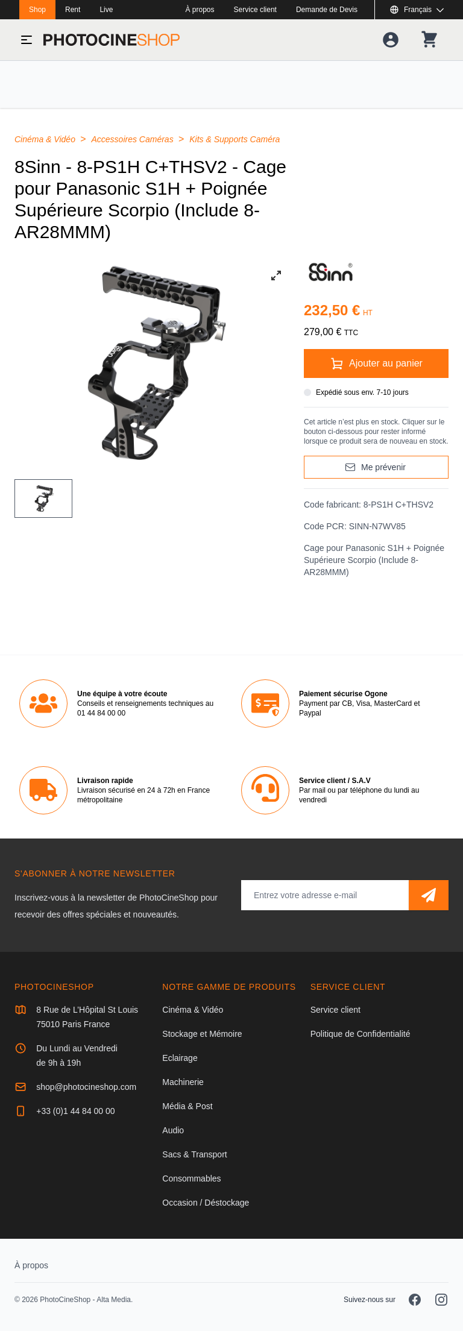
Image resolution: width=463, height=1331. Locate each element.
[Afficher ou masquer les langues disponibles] (416, 9)
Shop (37, 9)
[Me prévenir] (376, 467)
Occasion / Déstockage (205, 1202)
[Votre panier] (429, 39)
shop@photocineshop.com (86, 1087)
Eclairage (179, 1058)
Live (106, 9)
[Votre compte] (390, 39)
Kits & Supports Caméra (234, 139)
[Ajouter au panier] (376, 363)
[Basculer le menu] (26, 39)
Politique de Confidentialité (360, 1034)
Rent (72, 9)
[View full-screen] (276, 275)
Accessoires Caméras (134, 139)
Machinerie (182, 1082)
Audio (173, 1130)
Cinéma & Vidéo (46, 139)
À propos (200, 9)
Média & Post (187, 1106)
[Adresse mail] (325, 895)
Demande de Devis (326, 9)
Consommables (191, 1178)
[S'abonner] (429, 895)
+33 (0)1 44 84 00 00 (75, 1111)
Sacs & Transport (194, 1154)
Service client (255, 9)
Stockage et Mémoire (202, 1034)
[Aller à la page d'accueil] (111, 39)
